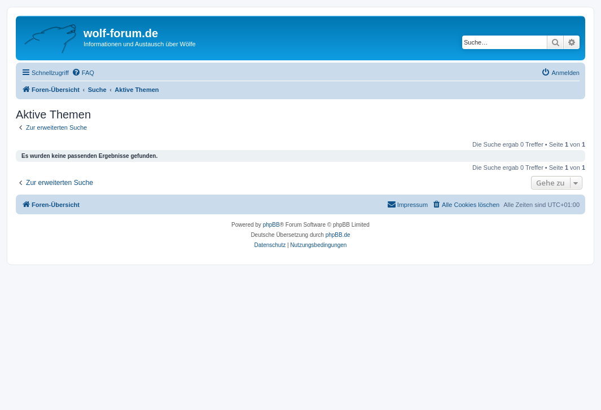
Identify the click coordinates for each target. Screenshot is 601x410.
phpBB (271, 225)
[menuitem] (83, 73)
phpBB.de (338, 235)
